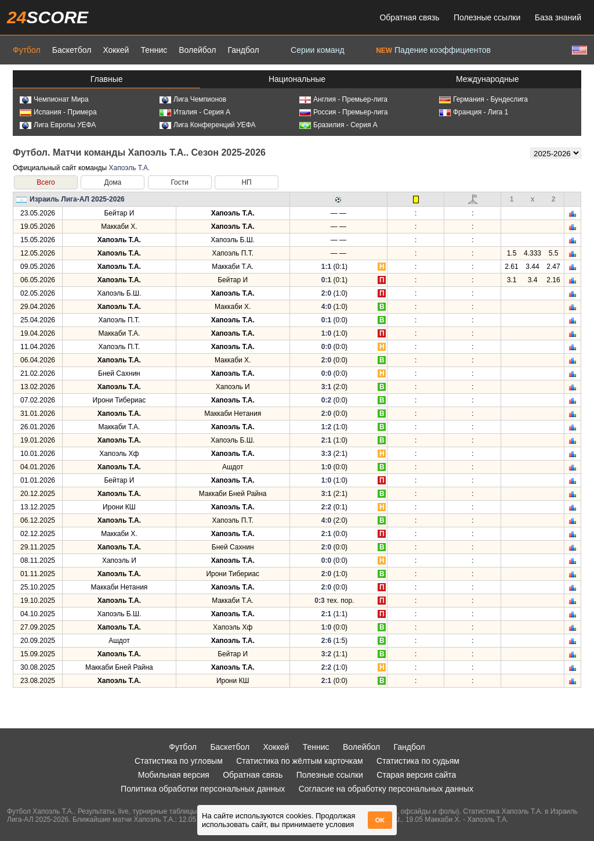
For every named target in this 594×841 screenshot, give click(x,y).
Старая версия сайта (416, 774)
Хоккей (116, 50)
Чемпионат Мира (54, 99)
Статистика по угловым (179, 760)
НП (246, 182)
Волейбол (197, 50)
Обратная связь (409, 17)
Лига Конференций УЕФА (208, 125)
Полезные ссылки (487, 17)
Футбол (27, 50)
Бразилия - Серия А (338, 125)
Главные (106, 79)
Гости (180, 182)
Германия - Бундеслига (483, 99)
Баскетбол (72, 50)
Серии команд (318, 50)
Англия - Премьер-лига (343, 99)
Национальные (297, 79)
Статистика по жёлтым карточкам (299, 760)
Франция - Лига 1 (473, 112)
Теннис (153, 50)
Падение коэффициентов (433, 50)
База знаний (558, 17)
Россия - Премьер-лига (343, 112)
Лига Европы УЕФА (58, 125)
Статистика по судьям (417, 760)
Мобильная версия (173, 774)
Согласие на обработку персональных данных (386, 788)
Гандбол (243, 50)
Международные (487, 79)
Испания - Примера (58, 112)
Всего (46, 182)
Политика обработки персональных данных (203, 788)
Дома (112, 182)
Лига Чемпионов (193, 99)
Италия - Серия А (195, 112)
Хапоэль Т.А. (129, 168)
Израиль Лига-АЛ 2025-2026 (77, 199)
